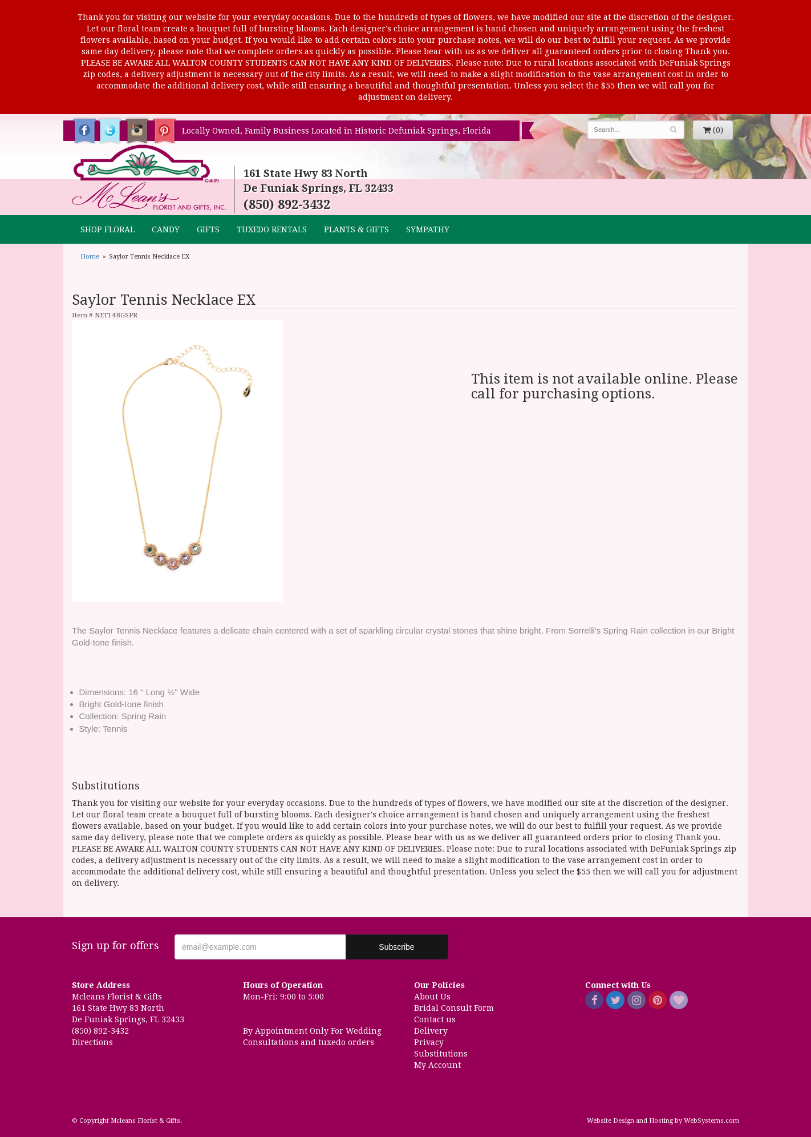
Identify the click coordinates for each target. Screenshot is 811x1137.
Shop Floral (107, 229)
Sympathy (427, 229)
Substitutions (441, 1053)
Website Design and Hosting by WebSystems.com (663, 1120)
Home (89, 256)
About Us (432, 996)
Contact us (435, 1019)
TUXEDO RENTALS (272, 229)
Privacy (429, 1042)
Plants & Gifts (356, 229)
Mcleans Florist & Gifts (149, 178)
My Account (437, 1065)
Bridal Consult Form (454, 1008)
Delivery (431, 1030)
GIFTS (208, 229)
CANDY (166, 229)
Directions (92, 1042)
